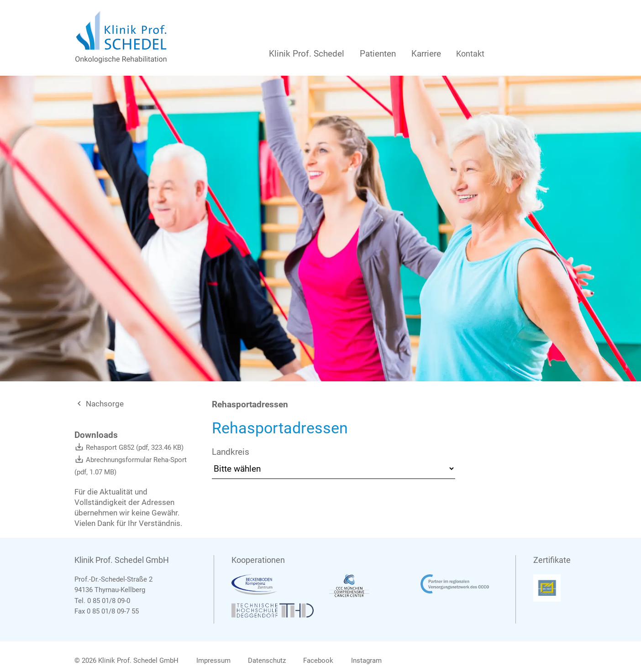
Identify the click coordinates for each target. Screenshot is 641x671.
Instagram (366, 660)
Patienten (378, 53)
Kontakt (470, 53)
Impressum (213, 660)
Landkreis (230, 452)
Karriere (426, 53)
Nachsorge (99, 403)
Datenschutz (267, 660)
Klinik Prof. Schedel (306, 53)
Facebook (318, 660)
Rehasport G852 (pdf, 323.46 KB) (129, 447)
